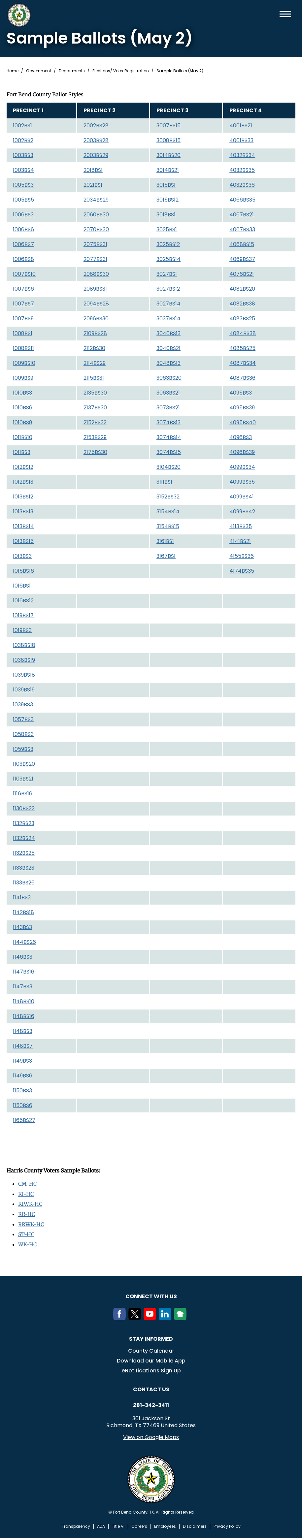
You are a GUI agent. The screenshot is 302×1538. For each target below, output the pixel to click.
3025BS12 (168, 244)
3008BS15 (168, 140)
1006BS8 (23, 259)
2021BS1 (93, 185)
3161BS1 (165, 541)
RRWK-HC (31, 1223)
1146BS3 (22, 957)
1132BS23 (23, 823)
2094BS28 (96, 303)
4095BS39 (242, 407)
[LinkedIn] (166, 1316)
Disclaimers (195, 1524)
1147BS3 (22, 986)
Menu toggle (285, 14)
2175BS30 (95, 452)
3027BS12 (168, 289)
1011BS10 (22, 437)
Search (275, 14)
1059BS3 (23, 749)
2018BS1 (93, 170)
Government (38, 71)
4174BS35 (241, 571)
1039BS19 (24, 689)
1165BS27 (24, 1120)
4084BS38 (242, 333)
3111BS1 (164, 482)
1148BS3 (22, 1031)
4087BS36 (242, 378)
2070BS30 (96, 229)
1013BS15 (23, 541)
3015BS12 (167, 200)
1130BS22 (24, 808)
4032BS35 (242, 170)
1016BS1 (22, 586)
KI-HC (26, 1193)
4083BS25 (242, 318)
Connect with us (151, 1294)
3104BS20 (168, 467)
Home (12, 71)
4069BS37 (242, 259)
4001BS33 (241, 140)
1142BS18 (23, 912)
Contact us (151, 1388)
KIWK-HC (30, 1203)
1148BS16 (23, 1016)
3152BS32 (168, 496)
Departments (72, 71)
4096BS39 (242, 452)
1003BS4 (23, 170)
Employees (165, 1524)
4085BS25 (242, 348)
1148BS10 (23, 1001)
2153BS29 (95, 437)
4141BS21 (240, 541)
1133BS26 (24, 882)
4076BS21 (241, 274)
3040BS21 (168, 348)
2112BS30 (94, 348)
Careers (139, 1524)
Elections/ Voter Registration (120, 71)
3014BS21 (167, 170)
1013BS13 (23, 511)
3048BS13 (168, 363)
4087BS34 (242, 363)
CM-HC (27, 1183)
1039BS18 (24, 675)
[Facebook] (120, 1316)
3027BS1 (166, 274)
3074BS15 (168, 452)
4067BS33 (242, 229)
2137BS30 (95, 407)
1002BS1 (22, 125)
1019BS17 (23, 615)
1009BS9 (23, 378)
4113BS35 (240, 526)
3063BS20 (169, 378)
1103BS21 (23, 779)
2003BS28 (96, 140)
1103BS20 (24, 764)
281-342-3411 (151, 1403)
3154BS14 (168, 511)
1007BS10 (24, 274)
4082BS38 (242, 303)
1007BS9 (23, 318)
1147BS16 (23, 972)
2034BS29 (96, 200)
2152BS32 (95, 422)
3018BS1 (166, 214)
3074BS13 (168, 422)
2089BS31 (95, 289)
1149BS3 (22, 1061)
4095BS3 (240, 393)
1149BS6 (22, 1075)
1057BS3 (23, 719)
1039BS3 (23, 704)
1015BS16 (23, 571)
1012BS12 (23, 467)
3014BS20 (168, 155)
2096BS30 (96, 318)
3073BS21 (168, 407)
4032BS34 (242, 155)
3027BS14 (168, 303)
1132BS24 (24, 838)
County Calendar (151, 1349)
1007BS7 (23, 303)
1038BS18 (24, 645)
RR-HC (26, 1213)
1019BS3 (22, 630)
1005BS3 (23, 185)
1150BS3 (22, 1090)
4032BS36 (242, 185)
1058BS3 (23, 734)
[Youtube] (151, 1316)
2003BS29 (96, 155)
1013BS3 (22, 556)
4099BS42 (242, 511)
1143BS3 (22, 927)
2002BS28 (96, 125)
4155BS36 (241, 556)
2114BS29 (95, 363)
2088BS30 (96, 274)
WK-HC (27, 1243)
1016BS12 (23, 600)
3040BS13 (168, 333)
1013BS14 (23, 526)
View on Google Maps (151, 1435)
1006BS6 (23, 229)
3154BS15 (167, 526)
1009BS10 (24, 363)
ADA (101, 1524)
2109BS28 (95, 333)
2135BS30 (95, 393)
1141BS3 (22, 897)
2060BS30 (96, 214)
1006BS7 (23, 244)
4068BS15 (241, 244)
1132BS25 (24, 853)
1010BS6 (22, 407)
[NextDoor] (181, 1316)
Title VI (118, 1524)
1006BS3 (23, 214)
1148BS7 (23, 1046)
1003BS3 (23, 155)
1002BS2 (23, 140)
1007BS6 (23, 289)
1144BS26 (24, 942)
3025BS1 (166, 229)
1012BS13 (23, 482)
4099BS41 (241, 496)
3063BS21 (168, 393)
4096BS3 (240, 437)
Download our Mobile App (151, 1359)
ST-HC (26, 1233)
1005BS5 (23, 200)
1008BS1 (22, 333)
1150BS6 (22, 1105)
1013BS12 (23, 496)
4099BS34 (242, 467)
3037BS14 (168, 318)
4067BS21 (241, 214)
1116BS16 (22, 793)
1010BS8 (22, 422)
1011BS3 (21, 452)
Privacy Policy (227, 1524)
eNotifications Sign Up (151, 1369)
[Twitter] (136, 1316)
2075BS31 (95, 244)
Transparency (76, 1524)
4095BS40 (242, 422)
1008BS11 (23, 348)
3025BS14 (168, 259)
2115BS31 (94, 378)
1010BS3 (22, 393)
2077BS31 (95, 259)
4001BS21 (240, 125)
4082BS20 (242, 289)
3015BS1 (166, 185)
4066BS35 (242, 200)
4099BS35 (242, 482)
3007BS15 (168, 125)
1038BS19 (24, 660)
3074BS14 (168, 437)
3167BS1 (166, 556)
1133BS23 (23, 868)
